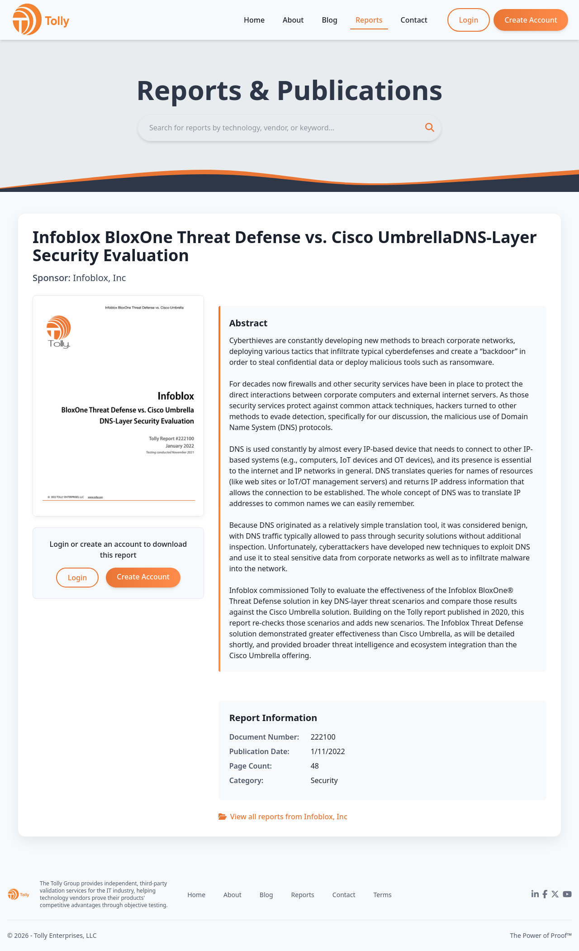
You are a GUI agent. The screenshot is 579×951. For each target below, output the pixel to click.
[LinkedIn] (535, 894)
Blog (329, 20)
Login (469, 20)
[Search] (289, 127)
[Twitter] (555, 894)
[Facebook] (544, 894)
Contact (414, 20)
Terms (382, 894)
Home (254, 20)
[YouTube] (567, 894)
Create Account (530, 20)
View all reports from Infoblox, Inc (282, 817)
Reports (369, 20)
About (293, 20)
